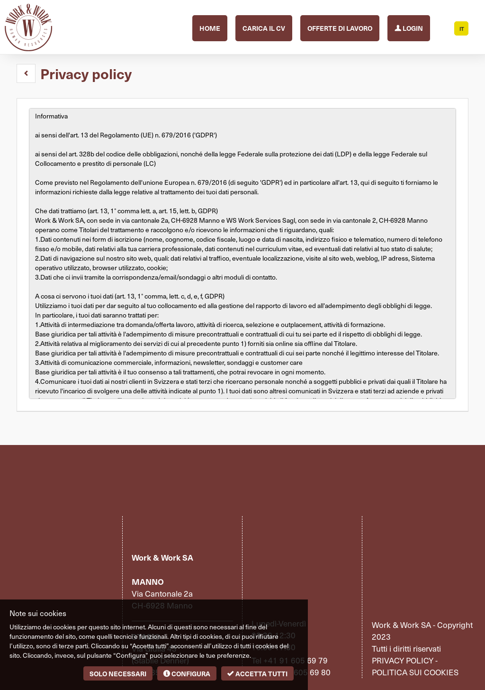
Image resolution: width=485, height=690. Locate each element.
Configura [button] (186, 673)
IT (461, 28)
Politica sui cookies (415, 672)
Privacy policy (402, 660)
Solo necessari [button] (118, 673)
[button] (26, 73)
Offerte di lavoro (339, 28)
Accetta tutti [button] (257, 673)
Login (409, 27)
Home (209, 28)
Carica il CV (263, 28)
